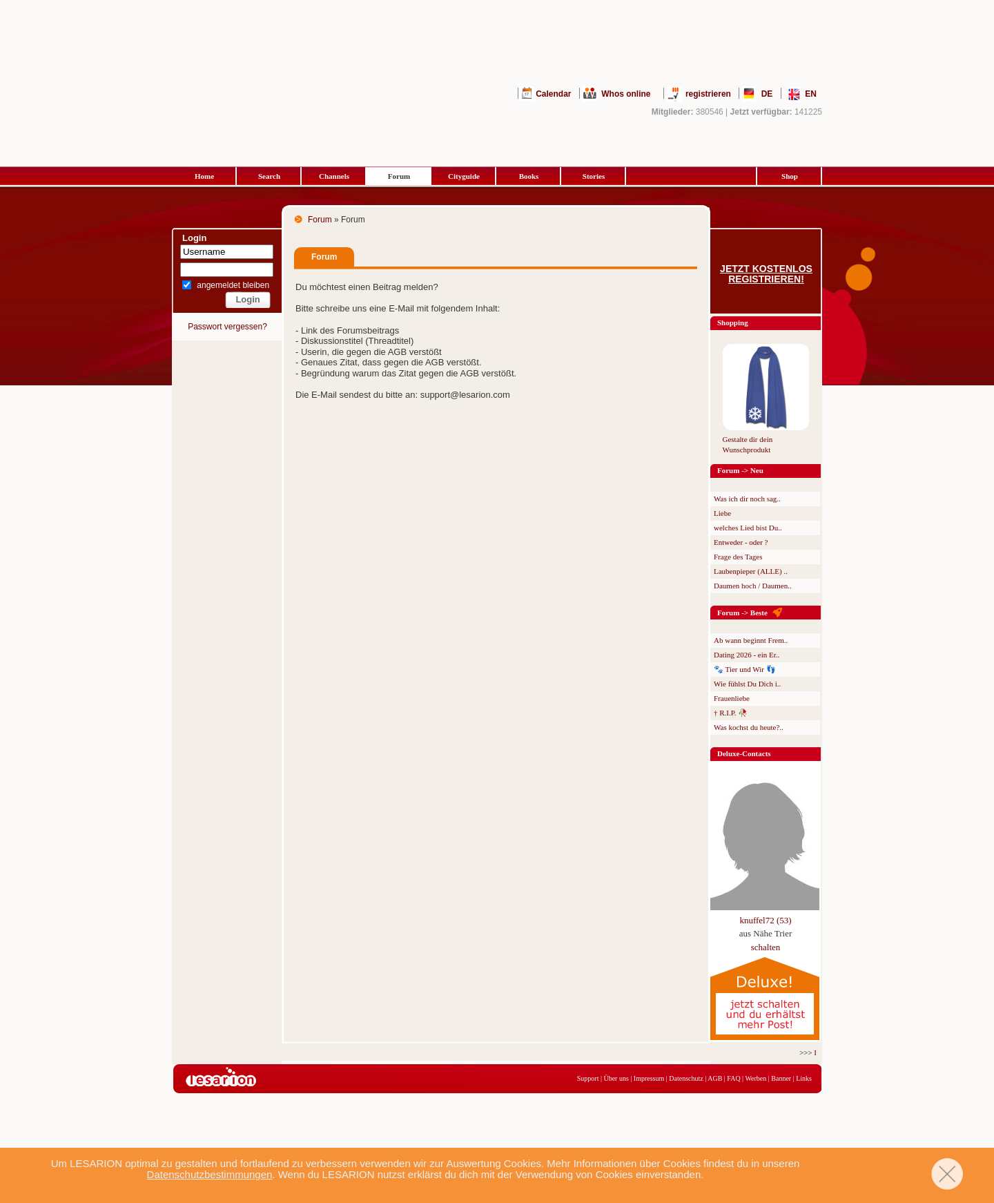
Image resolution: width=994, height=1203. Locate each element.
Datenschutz (686, 1078)
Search (269, 176)
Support (588, 1078)
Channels (334, 176)
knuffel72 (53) (765, 920)
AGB (715, 1078)
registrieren (708, 94)
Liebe (722, 513)
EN (811, 94)
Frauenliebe (732, 698)
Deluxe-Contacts (744, 753)
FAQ (733, 1078)
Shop (789, 176)
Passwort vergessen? (227, 326)
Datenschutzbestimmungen (210, 1174)
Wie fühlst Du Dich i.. (747, 684)
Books (529, 176)
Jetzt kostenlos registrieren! (766, 274)
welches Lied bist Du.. (748, 527)
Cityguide (464, 176)
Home (204, 176)
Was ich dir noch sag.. (747, 498)
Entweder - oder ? (741, 542)
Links (804, 1078)
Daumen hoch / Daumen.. (753, 585)
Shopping (732, 322)
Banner (781, 1078)
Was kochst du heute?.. (748, 727)
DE (767, 94)
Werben (755, 1078)
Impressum (649, 1078)
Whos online (625, 94)
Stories (594, 176)
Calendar (553, 94)
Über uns (615, 1078)
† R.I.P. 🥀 (731, 713)
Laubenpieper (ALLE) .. (751, 571)
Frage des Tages (738, 556)
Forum (399, 176)
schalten (766, 947)
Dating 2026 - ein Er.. (746, 655)
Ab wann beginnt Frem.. (751, 640)
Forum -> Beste (742, 612)
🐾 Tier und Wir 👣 (745, 669)
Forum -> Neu (740, 470)
